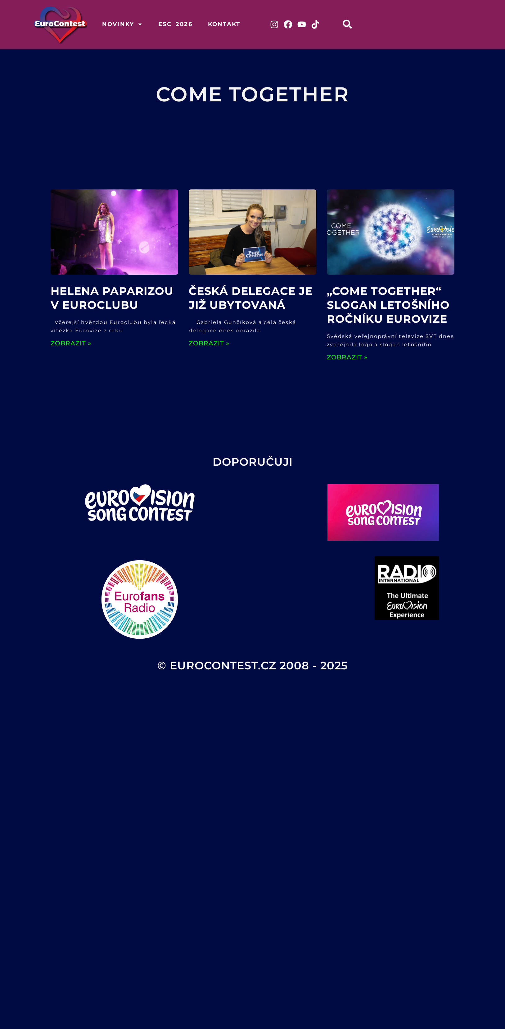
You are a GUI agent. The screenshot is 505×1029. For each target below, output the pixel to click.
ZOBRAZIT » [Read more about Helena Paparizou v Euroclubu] (71, 344)
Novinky (122, 24)
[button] (351, 24)
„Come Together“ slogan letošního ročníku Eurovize (388, 305)
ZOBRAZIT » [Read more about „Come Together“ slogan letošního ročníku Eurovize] (347, 358)
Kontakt (224, 24)
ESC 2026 (175, 24)
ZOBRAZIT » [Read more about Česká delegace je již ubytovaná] (209, 344)
